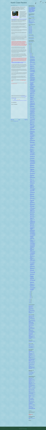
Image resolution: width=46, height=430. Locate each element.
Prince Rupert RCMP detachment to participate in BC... (32, 93)
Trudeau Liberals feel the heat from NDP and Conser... (32, 76)
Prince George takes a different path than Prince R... (32, 154)
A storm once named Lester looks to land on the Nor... (32, 234)
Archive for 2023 (30, 27)
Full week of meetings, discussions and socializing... (32, 97)
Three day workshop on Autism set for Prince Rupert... (32, 117)
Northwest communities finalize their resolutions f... (32, 143)
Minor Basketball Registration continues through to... (32, 229)
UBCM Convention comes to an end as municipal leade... (32, 61)
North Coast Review (19, 3)
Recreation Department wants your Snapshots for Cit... (32, 115)
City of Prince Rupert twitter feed (32, 320)
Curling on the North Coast (31, 401)
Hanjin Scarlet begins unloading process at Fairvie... (32, 250)
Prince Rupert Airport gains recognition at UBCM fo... (32, 79)
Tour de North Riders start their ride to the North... (32, 152)
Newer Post (12, 119)
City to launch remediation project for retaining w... (32, 126)
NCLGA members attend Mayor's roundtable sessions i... (32, 207)
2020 (29, 48)
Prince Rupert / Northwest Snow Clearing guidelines (32, 22)
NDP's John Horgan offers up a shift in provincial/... (32, 70)
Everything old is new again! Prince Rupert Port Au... (32, 199)
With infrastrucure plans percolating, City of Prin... (32, 131)
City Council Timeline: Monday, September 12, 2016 (32, 197)
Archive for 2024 (30, 26)
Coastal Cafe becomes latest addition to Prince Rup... (32, 203)
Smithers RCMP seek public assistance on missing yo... (32, 130)
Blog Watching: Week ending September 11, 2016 (32, 225)
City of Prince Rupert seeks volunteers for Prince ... (32, 208)
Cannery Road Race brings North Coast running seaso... (32, 205)
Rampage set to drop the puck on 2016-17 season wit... (32, 63)
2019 (29, 49)
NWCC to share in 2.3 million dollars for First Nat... (32, 255)
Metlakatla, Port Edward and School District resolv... (32, 187)
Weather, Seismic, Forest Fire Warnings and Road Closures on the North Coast (32, 368)
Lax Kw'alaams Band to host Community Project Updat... (32, 113)
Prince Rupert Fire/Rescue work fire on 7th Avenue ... (32, 72)
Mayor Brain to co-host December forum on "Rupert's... (32, 151)
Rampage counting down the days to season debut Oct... (32, 178)
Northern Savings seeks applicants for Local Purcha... (32, 124)
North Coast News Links (31, 305)
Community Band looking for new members (32, 241)
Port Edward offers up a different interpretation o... (32, 135)
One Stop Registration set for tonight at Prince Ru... (32, 253)
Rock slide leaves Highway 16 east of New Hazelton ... (32, 272)
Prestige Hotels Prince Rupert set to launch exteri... (32, 195)
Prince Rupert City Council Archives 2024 (31, 312)
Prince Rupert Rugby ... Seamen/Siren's (31, 403)
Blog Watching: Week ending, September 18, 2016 (32, 165)
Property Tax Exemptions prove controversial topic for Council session (20, 100)
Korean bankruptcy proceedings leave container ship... (32, 276)
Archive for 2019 (30, 30)
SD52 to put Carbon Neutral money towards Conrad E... (32, 280)
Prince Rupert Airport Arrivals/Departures (31, 333)
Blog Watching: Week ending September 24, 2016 (32, 107)
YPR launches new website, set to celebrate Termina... (32, 146)
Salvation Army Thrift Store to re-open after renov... (32, 246)
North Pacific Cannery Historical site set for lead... (32, 282)
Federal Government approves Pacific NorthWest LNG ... (32, 88)
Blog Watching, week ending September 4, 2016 (32, 270)
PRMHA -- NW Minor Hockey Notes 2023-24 (31, 382)
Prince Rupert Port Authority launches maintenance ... (32, 287)
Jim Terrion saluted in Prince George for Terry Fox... (32, 148)
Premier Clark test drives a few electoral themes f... (32, 77)
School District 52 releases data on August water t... (32, 230)
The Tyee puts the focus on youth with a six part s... (32, 108)
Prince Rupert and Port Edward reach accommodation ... (32, 236)
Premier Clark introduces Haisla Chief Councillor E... (32, 212)
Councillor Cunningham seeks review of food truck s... (32, 190)
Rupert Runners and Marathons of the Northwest (32, 406)
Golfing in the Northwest (31, 407)
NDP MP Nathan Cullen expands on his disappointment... (32, 83)
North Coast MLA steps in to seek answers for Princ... (32, 286)
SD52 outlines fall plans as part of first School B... (32, 160)
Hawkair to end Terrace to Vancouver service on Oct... (32, 122)
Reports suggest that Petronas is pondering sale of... (32, 66)
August (30, 291)
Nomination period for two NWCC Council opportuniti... (32, 133)
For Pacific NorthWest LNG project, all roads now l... (32, 86)
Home (19, 119)
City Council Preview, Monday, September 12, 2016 (32, 214)
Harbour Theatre (30, 374)
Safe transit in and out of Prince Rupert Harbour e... (32, 183)
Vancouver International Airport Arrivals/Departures (32, 336)
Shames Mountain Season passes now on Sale (32, 110)
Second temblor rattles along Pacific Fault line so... (32, 167)
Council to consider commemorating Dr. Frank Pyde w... (32, 289)
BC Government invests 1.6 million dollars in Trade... (32, 90)
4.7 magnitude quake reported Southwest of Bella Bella (32, 169)
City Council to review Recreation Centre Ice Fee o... (32, 238)
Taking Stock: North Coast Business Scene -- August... (32, 257)
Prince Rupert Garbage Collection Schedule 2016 (31, 322)
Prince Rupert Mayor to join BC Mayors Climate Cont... (32, 68)
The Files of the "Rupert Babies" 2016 (32, 149)
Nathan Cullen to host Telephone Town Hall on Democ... (32, 181)
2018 (29, 50)
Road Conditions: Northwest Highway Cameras (31, 316)
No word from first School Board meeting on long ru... (32, 157)
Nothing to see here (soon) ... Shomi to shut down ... (32, 91)
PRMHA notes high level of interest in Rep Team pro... (32, 274)
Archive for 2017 (30, 32)
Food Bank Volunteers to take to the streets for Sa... (32, 172)
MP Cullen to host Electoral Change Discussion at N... (32, 261)
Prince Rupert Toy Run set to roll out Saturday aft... (32, 59)
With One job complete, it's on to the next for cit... (32, 262)
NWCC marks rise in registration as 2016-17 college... (32, 248)
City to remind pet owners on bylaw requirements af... (32, 192)
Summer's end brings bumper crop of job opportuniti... (32, 278)
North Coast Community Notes (32, 361)
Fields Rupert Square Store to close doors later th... (32, 243)
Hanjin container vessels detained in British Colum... (32, 175)
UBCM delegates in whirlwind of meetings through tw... (32, 85)
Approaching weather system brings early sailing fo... (32, 128)
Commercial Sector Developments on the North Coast (31, 352)
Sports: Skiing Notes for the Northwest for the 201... (32, 111)
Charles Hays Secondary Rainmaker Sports (31, 378)
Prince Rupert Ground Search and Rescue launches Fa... (32, 74)
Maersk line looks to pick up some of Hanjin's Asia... (32, 233)
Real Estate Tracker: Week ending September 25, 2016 (32, 105)
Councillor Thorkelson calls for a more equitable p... (32, 189)
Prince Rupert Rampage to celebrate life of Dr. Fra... (32, 161)
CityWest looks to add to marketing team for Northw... (32, 218)
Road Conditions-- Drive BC (31, 315)
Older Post (26, 119)
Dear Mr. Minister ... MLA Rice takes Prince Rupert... (32, 139)
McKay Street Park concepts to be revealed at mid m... (32, 259)
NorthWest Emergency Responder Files (31, 306)
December (31, 53)
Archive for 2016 (30, 33)
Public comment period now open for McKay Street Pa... (32, 174)
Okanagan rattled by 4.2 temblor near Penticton (32, 227)
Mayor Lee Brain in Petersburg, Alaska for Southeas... (32, 137)
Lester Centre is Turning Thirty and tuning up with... (32, 95)
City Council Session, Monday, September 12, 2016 (32, 216)
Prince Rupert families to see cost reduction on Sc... (32, 158)
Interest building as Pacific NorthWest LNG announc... (32, 99)
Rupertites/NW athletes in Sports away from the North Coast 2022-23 (32, 408)
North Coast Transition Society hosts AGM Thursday (32, 201)
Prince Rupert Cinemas (31, 373)
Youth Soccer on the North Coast (32, 392)
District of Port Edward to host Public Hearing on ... (32, 231)
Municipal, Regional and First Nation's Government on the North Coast (31, 360)
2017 (29, 51)
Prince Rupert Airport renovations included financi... (32, 101)
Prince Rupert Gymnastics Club (32, 388)
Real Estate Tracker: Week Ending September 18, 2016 (32, 163)
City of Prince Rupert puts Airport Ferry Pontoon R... (32, 244)
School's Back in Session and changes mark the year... (32, 266)
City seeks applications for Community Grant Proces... (32, 264)
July (30, 292)
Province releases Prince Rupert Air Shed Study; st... (32, 57)
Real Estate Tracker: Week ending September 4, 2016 (32, 268)
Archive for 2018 (30, 31)
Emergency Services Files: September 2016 (32, 284)
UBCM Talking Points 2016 (32, 144)
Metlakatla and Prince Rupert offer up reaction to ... (32, 81)
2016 (29, 52)
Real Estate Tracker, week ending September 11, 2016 (32, 223)
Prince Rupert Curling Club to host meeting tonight (32, 119)
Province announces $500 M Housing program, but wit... (32, 141)
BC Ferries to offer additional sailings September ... (32, 185)
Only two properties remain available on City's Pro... (32, 103)
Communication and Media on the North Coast (32, 353)
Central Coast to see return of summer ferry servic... (32, 251)
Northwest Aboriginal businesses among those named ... (32, 210)
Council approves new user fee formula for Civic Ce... (32, 221)
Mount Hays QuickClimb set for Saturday (32, 240)
